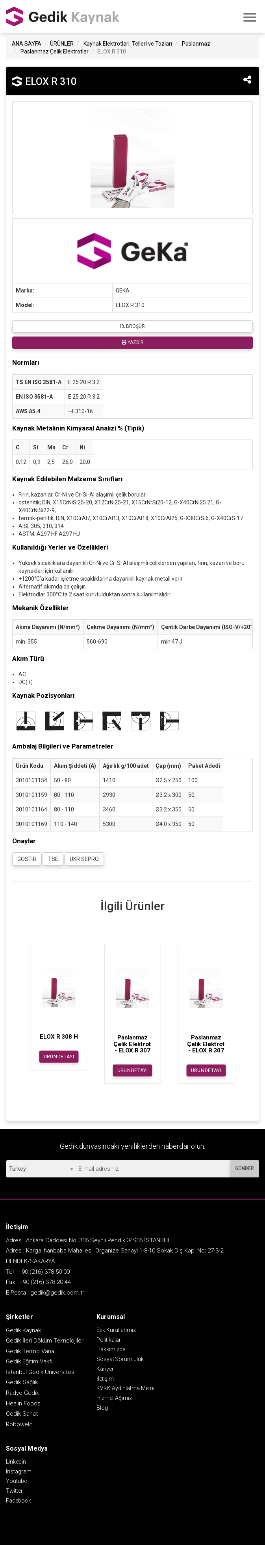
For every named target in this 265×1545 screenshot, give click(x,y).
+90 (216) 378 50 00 (44, 1271)
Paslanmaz (196, 43)
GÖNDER (244, 1168)
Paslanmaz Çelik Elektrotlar (54, 51)
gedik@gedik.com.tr (57, 1292)
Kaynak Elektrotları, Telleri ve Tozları (127, 43)
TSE (53, 859)
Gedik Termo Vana (30, 1351)
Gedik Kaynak (23, 1330)
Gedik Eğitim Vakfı (29, 1361)
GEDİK (63, 16)
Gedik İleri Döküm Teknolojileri (45, 1340)
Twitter (14, 1491)
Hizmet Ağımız (114, 1398)
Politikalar (108, 1340)
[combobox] (41, 1168)
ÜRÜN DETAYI (59, 1056)
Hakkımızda (111, 1349)
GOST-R (27, 859)
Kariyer (105, 1369)
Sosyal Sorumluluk (120, 1359)
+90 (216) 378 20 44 (45, 1282)
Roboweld (19, 1424)
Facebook (18, 1500)
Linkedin (16, 1462)
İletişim (105, 1379)
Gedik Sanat (22, 1413)
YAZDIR (133, 342)
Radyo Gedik (22, 1392)
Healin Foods (23, 1403)
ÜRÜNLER (62, 43)
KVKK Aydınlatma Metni (125, 1388)
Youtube (16, 1481)
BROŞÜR (132, 326)
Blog (102, 1408)
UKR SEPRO (84, 859)
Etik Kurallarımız (116, 1330)
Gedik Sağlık (22, 1382)
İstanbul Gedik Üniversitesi (41, 1372)
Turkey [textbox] (17, 1169)
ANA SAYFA (26, 43)
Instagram (19, 1471)
